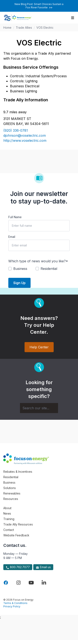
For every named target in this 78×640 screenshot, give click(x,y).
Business (9, 482)
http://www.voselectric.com (24, 140)
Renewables (11, 493)
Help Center (39, 347)
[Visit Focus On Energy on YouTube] (31, 582)
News (7, 513)
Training (8, 519)
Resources (10, 499)
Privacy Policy (11, 606)
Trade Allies (24, 27)
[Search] (39, 408)
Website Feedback (16, 535)
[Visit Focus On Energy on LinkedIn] (43, 582)
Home (7, 27)
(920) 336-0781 (15, 130)
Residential (10, 477)
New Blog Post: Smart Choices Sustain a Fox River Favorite (39, 6)
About (7, 508)
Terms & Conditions (15, 603)
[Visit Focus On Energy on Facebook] (5, 582)
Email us (43, 567)
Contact (8, 530)
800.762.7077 (18, 567)
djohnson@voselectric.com (24, 135)
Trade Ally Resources (18, 524)
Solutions (9, 488)
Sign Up (19, 283)
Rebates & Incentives (17, 471)
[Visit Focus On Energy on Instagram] (18, 582)
